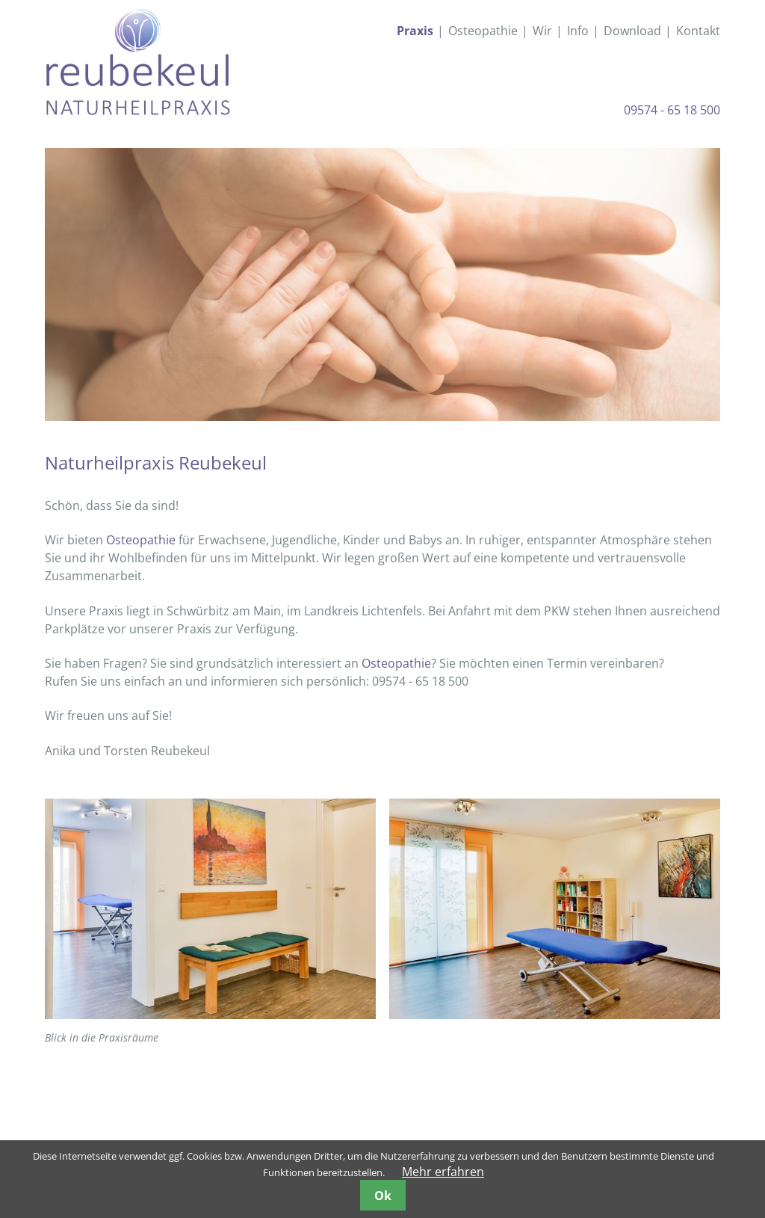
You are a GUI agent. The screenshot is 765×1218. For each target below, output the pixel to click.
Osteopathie (141, 540)
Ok (382, 1195)
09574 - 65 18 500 (672, 110)
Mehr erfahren (443, 1171)
